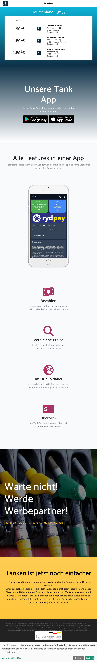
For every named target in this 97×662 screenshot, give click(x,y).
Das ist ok (90, 658)
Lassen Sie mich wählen (11, 658)
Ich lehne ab (78, 658)
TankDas (47, 3)
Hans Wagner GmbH (56, 49)
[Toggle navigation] (92, 3)
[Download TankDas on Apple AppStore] (61, 119)
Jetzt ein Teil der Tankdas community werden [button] (34, 523)
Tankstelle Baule (54, 25)
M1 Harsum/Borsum (55, 37)
